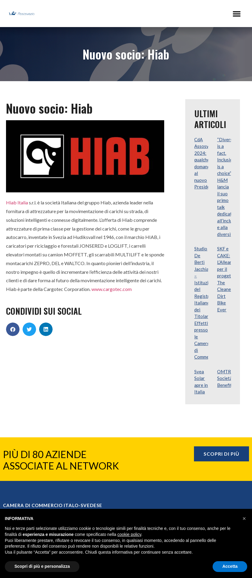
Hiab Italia (17, 202)
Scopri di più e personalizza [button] (42, 566)
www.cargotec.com (111, 289)
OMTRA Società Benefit (225, 378)
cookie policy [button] (129, 534)
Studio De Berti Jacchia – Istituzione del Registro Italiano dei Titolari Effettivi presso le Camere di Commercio (205, 302)
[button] (236, 13)
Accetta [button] (230, 566)
